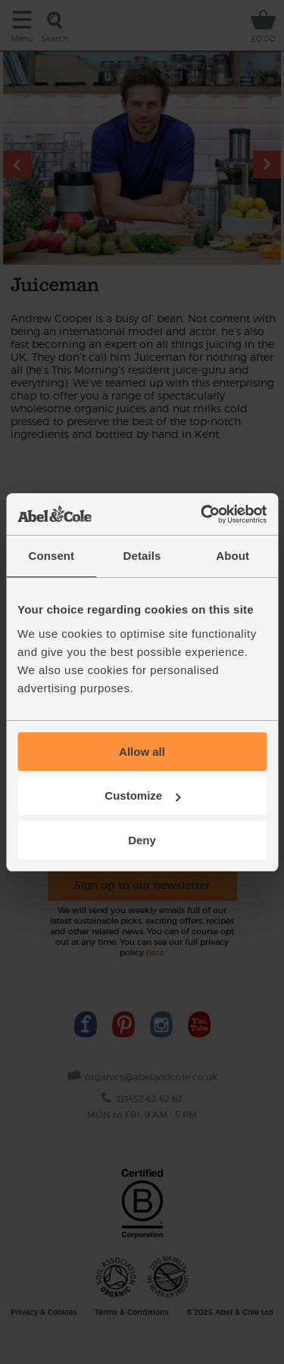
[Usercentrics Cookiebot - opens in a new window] (202, 514)
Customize (142, 795)
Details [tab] (142, 555)
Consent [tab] (51, 555)
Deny (142, 840)
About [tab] (232, 555)
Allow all (142, 751)
